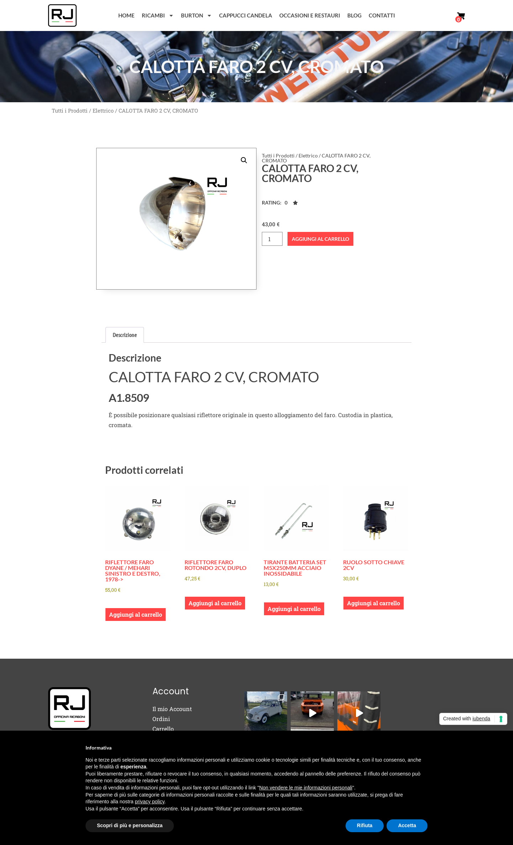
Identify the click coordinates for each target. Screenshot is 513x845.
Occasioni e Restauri (309, 15)
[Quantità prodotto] (272, 239)
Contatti (382, 15)
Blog (354, 15)
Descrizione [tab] (125, 334)
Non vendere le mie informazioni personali (305, 787)
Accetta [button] (407, 825)
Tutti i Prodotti (70, 110)
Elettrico (103, 110)
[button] (244, 160)
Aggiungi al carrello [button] (135, 614)
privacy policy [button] (150, 801)
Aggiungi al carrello (320, 239)
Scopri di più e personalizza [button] (129, 825)
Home (126, 15)
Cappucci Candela (245, 15)
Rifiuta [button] (365, 825)
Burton (196, 15)
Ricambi (158, 15)
